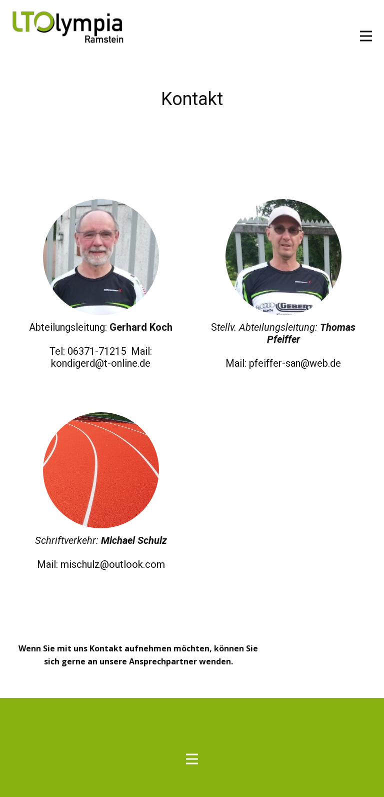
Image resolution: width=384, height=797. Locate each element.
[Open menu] (366, 36)
